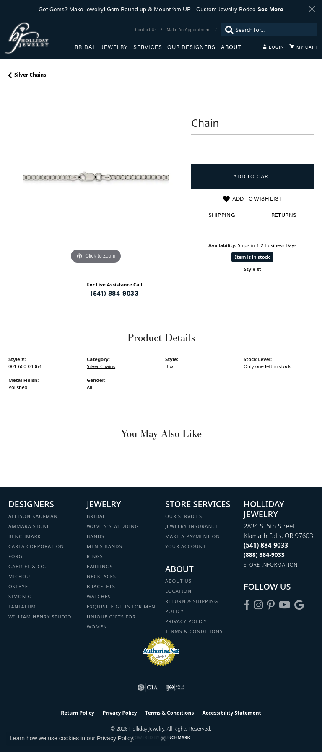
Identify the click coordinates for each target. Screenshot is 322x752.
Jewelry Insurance (191, 526)
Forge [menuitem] (17, 556)
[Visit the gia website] (148, 687)
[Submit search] (227, 29)
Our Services (183, 516)
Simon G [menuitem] (19, 596)
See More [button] (270, 9)
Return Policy (77, 712)
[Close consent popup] (163, 738)
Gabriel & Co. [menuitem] (27, 566)
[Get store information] (271, 564)
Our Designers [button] (191, 47)
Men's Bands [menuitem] (104, 546)
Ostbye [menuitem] (18, 586)
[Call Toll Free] (264, 555)
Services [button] (147, 47)
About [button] (231, 47)
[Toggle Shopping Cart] (303, 47)
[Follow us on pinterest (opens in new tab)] (271, 605)
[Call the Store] (266, 545)
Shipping (221, 215)
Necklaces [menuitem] (101, 576)
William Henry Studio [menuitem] (39, 616)
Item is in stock (252, 257)
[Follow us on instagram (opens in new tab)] (258, 605)
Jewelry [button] (114, 47)
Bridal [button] (85, 47)
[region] (95, 179)
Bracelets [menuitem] (101, 586)
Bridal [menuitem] (96, 516)
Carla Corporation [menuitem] (36, 546)
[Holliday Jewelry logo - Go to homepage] (39, 38)
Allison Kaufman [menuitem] (33, 516)
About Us (178, 581)
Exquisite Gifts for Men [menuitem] (121, 606)
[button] (273, 47)
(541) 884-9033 (114, 293)
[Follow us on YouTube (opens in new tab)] (284, 605)
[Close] (311, 9)
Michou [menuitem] (19, 576)
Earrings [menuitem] (100, 566)
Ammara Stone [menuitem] (29, 526)
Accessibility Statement (231, 712)
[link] (146, 29)
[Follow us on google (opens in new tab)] (299, 605)
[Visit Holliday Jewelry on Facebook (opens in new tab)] (247, 605)
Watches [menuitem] (99, 596)
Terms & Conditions (194, 631)
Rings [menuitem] (95, 556)
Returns (284, 215)
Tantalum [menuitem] (22, 606)
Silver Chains (30, 74)
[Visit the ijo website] (175, 687)
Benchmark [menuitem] (24, 536)
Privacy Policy (186, 621)
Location (178, 591)
